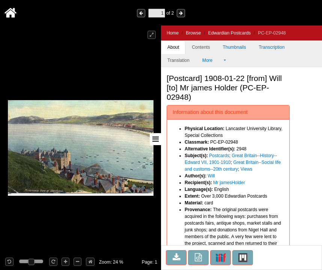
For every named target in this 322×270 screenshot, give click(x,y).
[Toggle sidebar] (155, 139)
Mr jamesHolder (229, 182)
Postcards (219, 155)
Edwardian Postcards (229, 33)
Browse (193, 33)
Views (247, 169)
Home (173, 33)
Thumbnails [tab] (234, 47)
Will (211, 175)
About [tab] (173, 47)
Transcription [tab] (271, 47)
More (212, 60)
